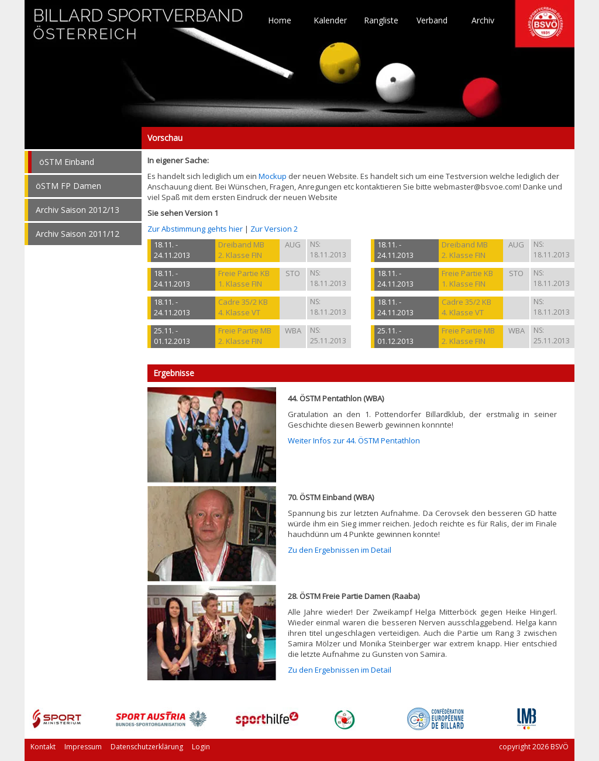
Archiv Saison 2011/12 (77, 233)
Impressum (83, 747)
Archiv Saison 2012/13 (77, 209)
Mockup (273, 176)
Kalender (330, 20)
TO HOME (139, 29)
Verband (431, 20)
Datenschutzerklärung (147, 747)
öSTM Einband (66, 161)
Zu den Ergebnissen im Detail (339, 550)
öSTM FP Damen (68, 185)
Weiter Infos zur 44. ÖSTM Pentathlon (354, 440)
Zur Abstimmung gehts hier (195, 228)
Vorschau (83, 138)
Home (279, 20)
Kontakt (43, 747)
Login (201, 747)
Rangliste (381, 20)
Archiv (482, 20)
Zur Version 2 (274, 228)
